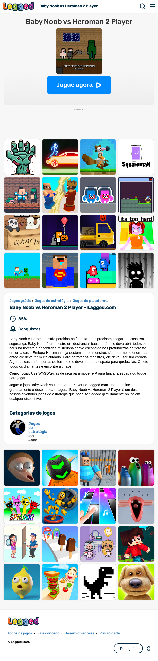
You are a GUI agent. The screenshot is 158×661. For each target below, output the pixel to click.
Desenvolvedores (79, 633)
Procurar (143, 6)
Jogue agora (74, 84)
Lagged (19, 6)
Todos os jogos (20, 633)
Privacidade (109, 633)
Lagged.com (24, 621)
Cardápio (153, 6)
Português (128, 649)
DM (149, 648)
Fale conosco (48, 633)
